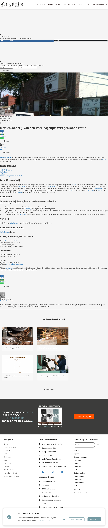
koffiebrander (51, 186)
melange (15, 207)
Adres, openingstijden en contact (11, 176)
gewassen (23, 214)
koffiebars (9, 268)
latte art (100, 190)
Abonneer (6, 70)
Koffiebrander (4, 232)
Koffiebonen (4, 172)
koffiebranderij (15, 223)
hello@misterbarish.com (51, 459)
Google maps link (11, 241)
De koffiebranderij (6, 170)
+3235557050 (46, 493)
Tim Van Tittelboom (6, 116)
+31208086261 (47, 455)
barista (73, 190)
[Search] (98, 444)
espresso (19, 192)
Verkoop (3, 174)
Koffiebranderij (7, 120)
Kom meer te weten (44, 520)
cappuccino (90, 190)
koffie (104, 159)
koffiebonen (22, 186)
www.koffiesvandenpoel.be (15, 264)
